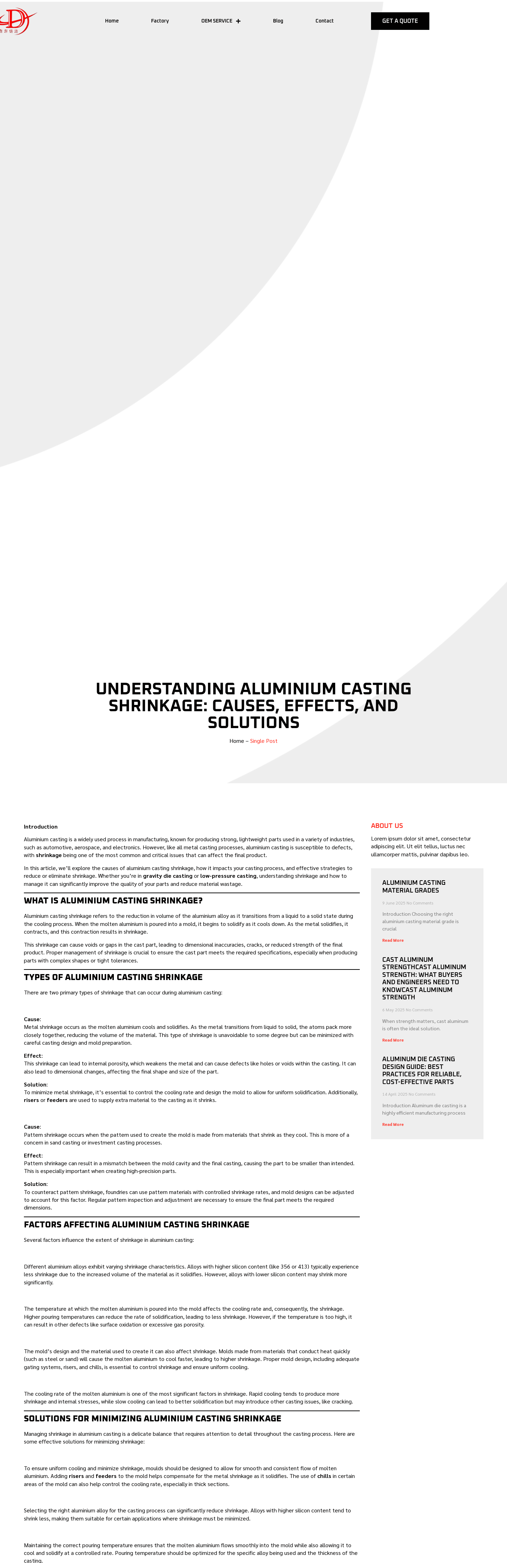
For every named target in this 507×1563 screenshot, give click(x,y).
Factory (160, 21)
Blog (278, 21)
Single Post (264, 740)
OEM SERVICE (221, 21)
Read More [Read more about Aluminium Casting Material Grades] (393, 940)
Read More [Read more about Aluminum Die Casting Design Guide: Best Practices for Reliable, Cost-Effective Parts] (393, 1124)
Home (112, 21)
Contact (325, 21)
